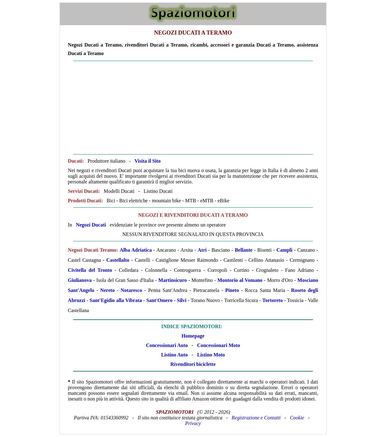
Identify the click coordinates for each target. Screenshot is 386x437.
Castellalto (117, 260)
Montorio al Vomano (239, 280)
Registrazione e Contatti (256, 417)
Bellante (243, 250)
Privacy (193, 423)
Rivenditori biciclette (193, 364)
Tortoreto (272, 300)
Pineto (232, 290)
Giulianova (80, 280)
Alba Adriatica (136, 250)
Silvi (181, 300)
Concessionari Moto (218, 345)
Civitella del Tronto (90, 270)
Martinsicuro (172, 280)
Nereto (107, 290)
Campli (284, 250)
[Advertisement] (193, 108)
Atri (202, 250)
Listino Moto (211, 354)
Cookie (297, 417)
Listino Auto (174, 354)
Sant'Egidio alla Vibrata (115, 300)
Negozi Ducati (91, 224)
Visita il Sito (148, 161)
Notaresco (131, 290)
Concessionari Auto (167, 345)
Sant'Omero (159, 300)
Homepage (193, 336)
